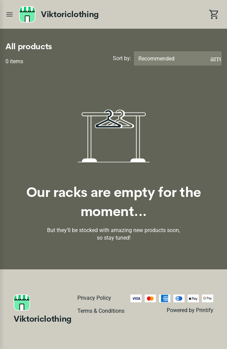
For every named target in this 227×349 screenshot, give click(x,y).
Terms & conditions (100, 311)
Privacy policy (94, 298)
